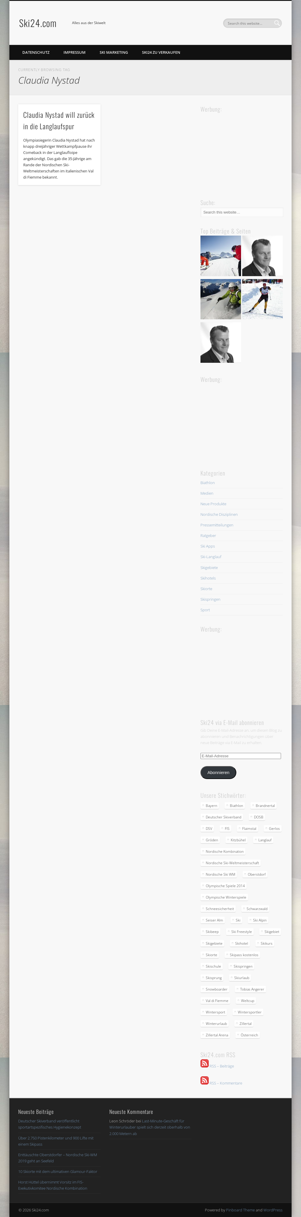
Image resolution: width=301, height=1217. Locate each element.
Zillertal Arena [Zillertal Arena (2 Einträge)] (217, 1035)
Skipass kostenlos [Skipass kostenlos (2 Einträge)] (244, 954)
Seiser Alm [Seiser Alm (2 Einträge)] (214, 920)
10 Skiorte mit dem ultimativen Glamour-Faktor (57, 1171)
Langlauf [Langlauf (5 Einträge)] (265, 839)
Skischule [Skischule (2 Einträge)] (213, 966)
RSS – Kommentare (221, 1083)
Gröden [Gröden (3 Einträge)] (212, 839)
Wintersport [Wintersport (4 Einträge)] (215, 1012)
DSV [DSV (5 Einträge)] (209, 828)
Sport (205, 609)
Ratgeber (208, 535)
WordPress (272, 1210)
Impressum (74, 52)
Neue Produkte (213, 503)
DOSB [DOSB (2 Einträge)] (258, 817)
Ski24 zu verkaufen (161, 52)
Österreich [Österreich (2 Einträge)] (249, 1035)
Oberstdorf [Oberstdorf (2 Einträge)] (257, 874)
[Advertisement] (244, 150)
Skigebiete (209, 567)
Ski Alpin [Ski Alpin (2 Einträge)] (260, 920)
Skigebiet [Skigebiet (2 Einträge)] (272, 931)
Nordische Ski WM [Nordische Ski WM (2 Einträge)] (220, 874)
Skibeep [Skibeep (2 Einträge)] (212, 931)
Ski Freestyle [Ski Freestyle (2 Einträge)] (241, 931)
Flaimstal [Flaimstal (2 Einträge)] (249, 828)
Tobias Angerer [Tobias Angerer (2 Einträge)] (252, 989)
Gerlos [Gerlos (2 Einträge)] (274, 828)
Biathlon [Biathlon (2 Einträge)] (236, 805)
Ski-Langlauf (210, 556)
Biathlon (207, 482)
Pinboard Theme (240, 1210)
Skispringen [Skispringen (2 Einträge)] (243, 966)
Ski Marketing (114, 52)
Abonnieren (219, 772)
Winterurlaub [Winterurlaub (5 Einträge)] (216, 1023)
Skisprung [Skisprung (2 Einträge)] (214, 977)
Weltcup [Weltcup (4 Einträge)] (247, 1000)
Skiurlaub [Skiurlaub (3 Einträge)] (241, 977)
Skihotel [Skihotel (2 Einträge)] (241, 943)
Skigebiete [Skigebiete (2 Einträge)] (214, 943)
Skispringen (210, 599)
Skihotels (208, 578)
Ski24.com (38, 23)
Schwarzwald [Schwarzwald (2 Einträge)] (257, 908)
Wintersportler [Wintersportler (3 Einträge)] (250, 1012)
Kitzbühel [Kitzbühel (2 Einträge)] (238, 839)
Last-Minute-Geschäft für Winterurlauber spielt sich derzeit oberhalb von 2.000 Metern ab (149, 1127)
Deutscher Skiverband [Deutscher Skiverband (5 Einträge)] (223, 817)
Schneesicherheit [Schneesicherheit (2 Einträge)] (220, 908)
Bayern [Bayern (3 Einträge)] (211, 805)
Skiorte (206, 588)
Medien (206, 493)
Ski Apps (207, 546)
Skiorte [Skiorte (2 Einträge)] (211, 954)
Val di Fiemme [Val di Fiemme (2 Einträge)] (217, 1000)
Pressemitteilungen (216, 525)
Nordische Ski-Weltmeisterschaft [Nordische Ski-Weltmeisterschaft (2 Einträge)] (232, 862)
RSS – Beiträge (217, 1066)
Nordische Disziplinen (219, 514)
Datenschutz (35, 52)
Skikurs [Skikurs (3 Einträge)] (266, 943)
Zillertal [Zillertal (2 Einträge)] (246, 1023)
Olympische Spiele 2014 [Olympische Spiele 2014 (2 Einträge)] (225, 885)
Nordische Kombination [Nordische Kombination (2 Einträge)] (225, 851)
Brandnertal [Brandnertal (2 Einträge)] (265, 805)
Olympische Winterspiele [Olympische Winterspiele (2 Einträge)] (226, 897)
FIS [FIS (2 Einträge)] (227, 828)
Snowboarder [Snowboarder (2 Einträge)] (217, 989)
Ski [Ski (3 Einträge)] (238, 920)
